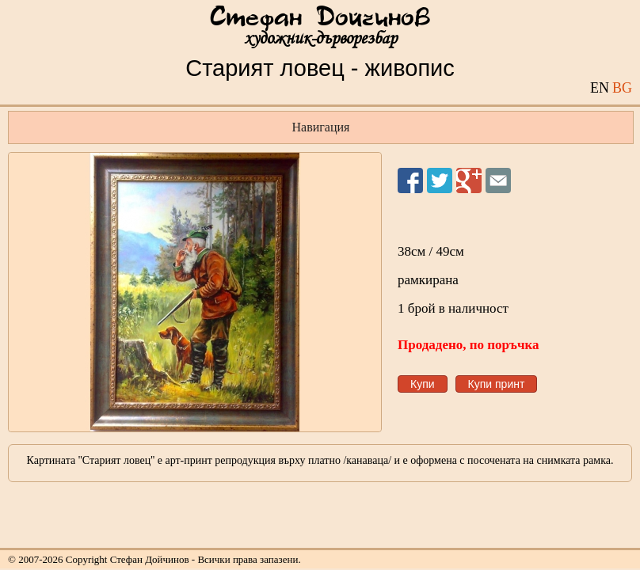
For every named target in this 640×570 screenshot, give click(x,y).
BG (622, 88)
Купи (422, 384)
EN (599, 88)
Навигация (321, 127)
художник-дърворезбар (320, 38)
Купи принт (496, 384)
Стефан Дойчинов (320, 18)
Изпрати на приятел (498, 180)
